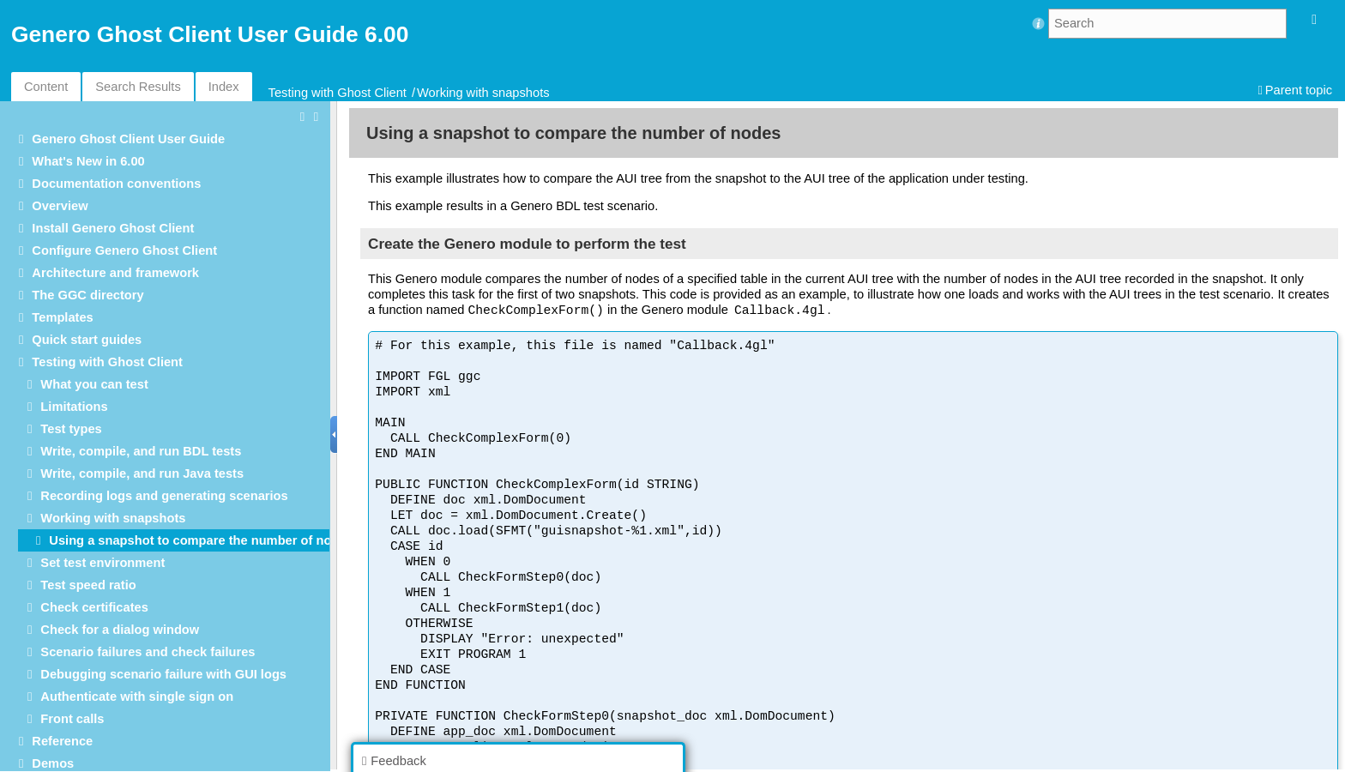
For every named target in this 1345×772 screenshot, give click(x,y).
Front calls (72, 719)
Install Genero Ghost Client (113, 228)
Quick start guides (87, 340)
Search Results (137, 86)
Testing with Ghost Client (337, 93)
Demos (53, 763)
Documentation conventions (116, 183)
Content (46, 86)
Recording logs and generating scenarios (163, 496)
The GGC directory (87, 295)
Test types (70, 429)
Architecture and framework (115, 273)
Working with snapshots (483, 93)
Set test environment (102, 563)
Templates (62, 317)
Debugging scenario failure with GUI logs (163, 674)
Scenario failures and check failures (147, 652)
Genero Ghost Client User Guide (128, 139)
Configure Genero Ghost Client (124, 250)
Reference (62, 741)
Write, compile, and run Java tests (142, 473)
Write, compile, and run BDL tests (140, 451)
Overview (59, 206)
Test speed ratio (88, 585)
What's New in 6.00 (88, 161)
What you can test (94, 384)
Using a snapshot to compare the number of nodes (201, 540)
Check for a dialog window (119, 629)
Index (223, 86)
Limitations (73, 406)
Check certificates (94, 607)
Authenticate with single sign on (136, 696)
